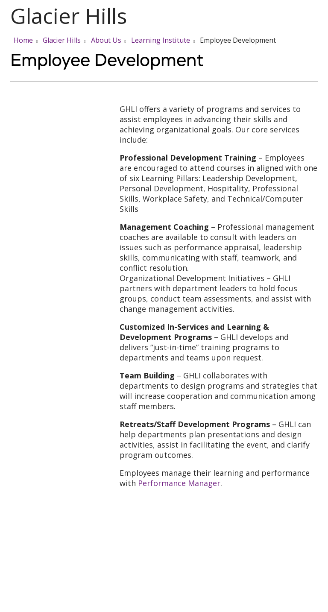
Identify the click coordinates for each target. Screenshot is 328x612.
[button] (316, 16)
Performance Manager (179, 483)
